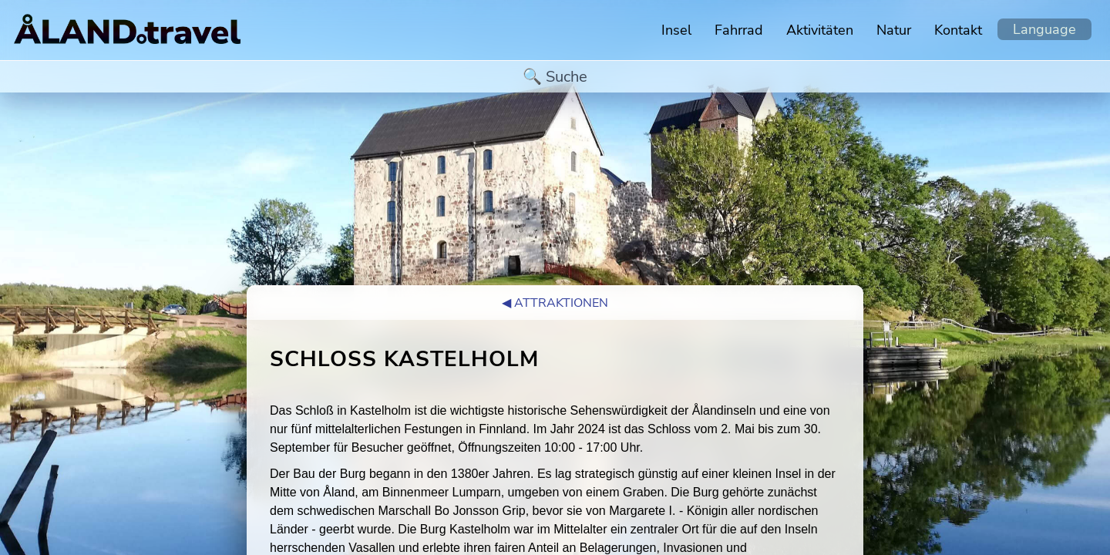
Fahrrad (739, 30)
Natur (893, 30)
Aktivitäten (819, 30)
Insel (676, 30)
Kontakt (958, 30)
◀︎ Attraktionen (555, 302)
